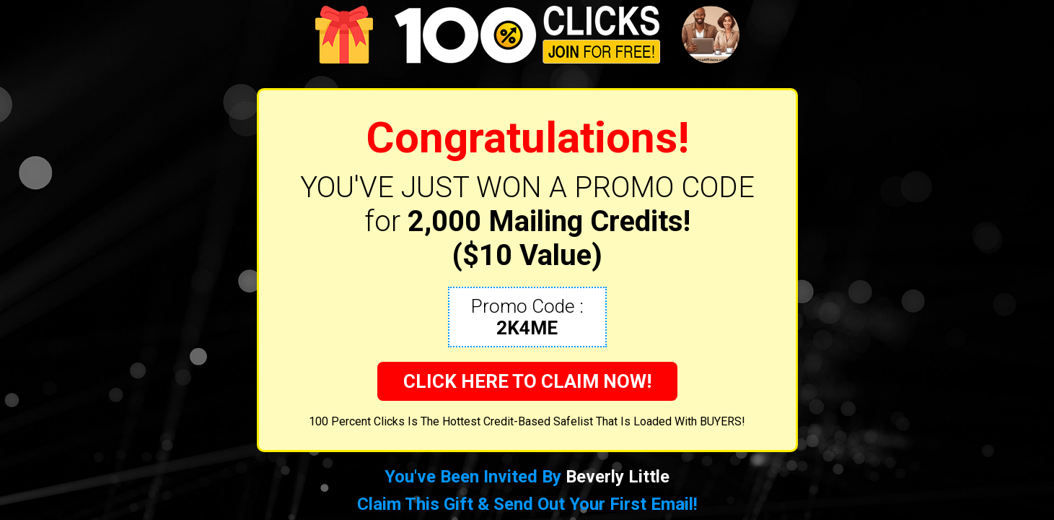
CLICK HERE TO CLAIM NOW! (527, 381)
